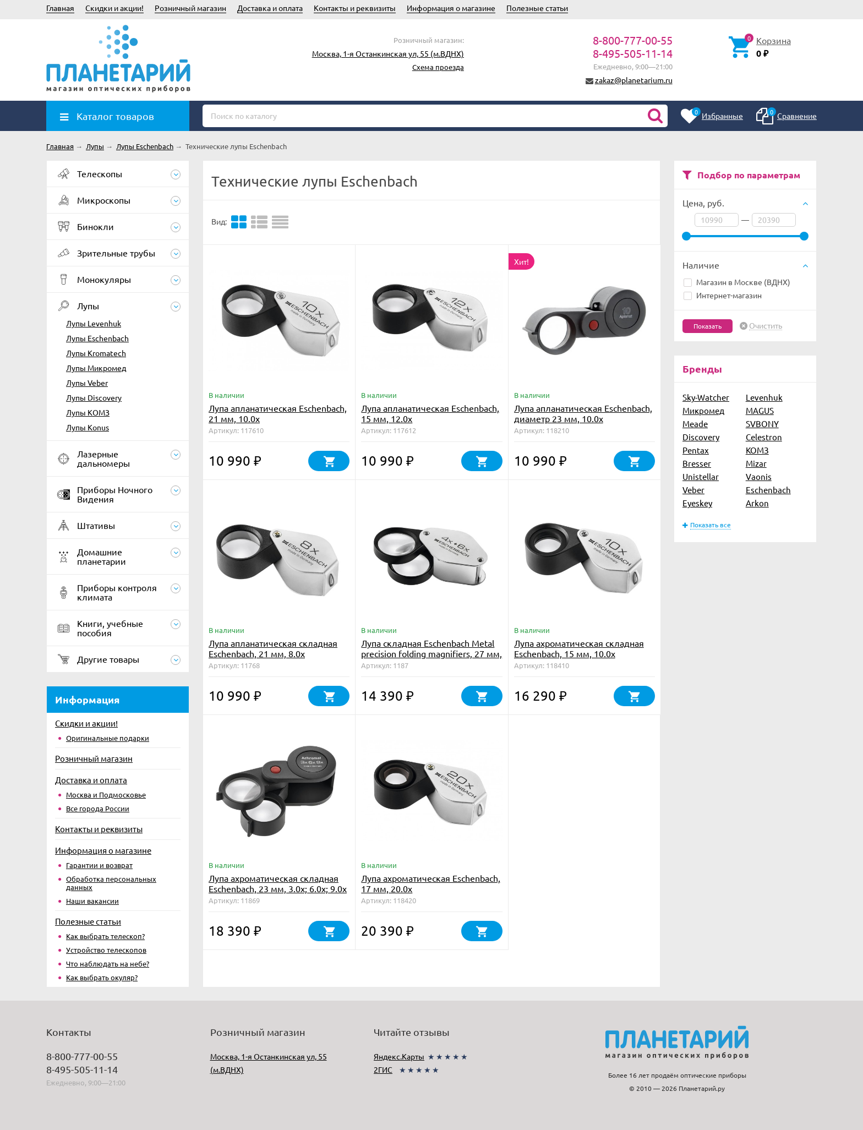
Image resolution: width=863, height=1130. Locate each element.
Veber (693, 489)
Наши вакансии (92, 900)
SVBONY (762, 423)
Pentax (695, 450)
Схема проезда (438, 67)
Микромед (703, 410)
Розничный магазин (190, 8)
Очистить (765, 325)
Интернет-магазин (723, 295)
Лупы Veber (87, 382)
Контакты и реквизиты (355, 8)
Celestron (764, 437)
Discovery (700, 437)
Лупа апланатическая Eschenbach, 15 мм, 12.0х (430, 413)
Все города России (97, 808)
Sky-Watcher (705, 397)
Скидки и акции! (114, 8)
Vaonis (759, 476)
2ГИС (383, 1069)
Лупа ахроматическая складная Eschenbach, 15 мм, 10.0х (579, 648)
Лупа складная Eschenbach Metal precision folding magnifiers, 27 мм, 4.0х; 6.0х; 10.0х (431, 653)
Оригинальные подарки (107, 738)
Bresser (696, 463)
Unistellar (700, 476)
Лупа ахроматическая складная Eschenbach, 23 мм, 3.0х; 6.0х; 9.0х (278, 883)
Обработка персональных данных (111, 883)
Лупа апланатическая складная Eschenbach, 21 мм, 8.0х (273, 648)
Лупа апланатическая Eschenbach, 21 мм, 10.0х (278, 413)
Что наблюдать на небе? (107, 963)
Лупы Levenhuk (93, 323)
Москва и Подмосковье (106, 794)
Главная (60, 8)
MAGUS (760, 410)
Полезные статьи (537, 8)
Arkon (757, 503)
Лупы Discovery (94, 397)
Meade (695, 423)
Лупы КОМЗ (88, 412)
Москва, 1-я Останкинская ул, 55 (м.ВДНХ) (388, 53)
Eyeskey (697, 503)
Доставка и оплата (270, 8)
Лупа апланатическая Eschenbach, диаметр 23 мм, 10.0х (583, 413)
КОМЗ (757, 450)
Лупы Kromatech (96, 353)
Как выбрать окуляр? (102, 977)
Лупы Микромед (96, 368)
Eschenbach (768, 489)
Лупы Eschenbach (97, 338)
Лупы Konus (87, 427)
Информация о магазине (451, 8)
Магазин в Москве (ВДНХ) (737, 282)
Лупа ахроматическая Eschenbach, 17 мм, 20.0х (430, 883)
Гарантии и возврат (99, 865)
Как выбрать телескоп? (105, 936)
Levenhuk (764, 397)
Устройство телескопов (106, 949)
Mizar (756, 463)
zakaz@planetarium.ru (634, 80)
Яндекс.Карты (399, 1056)
